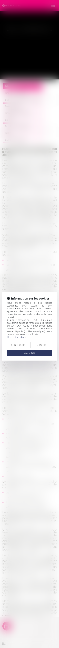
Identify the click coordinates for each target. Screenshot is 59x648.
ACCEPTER (29, 352)
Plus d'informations (16, 337)
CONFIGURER (18, 344)
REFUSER (41, 344)
